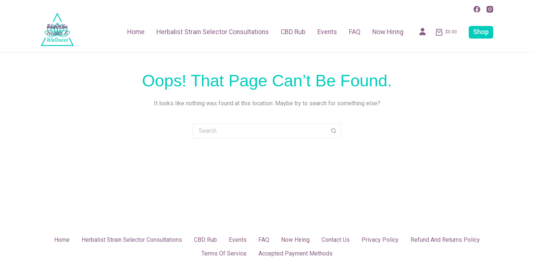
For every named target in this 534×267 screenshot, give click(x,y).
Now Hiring (387, 32)
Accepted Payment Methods (295, 253)
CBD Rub (293, 32)
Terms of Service (224, 253)
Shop (481, 32)
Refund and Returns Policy (445, 239)
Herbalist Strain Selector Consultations (212, 32)
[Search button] (333, 130)
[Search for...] (259, 130)
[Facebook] (477, 9)
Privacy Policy (380, 239)
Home (136, 32)
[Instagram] (490, 9)
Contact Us (336, 239)
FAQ (354, 32)
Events (327, 32)
